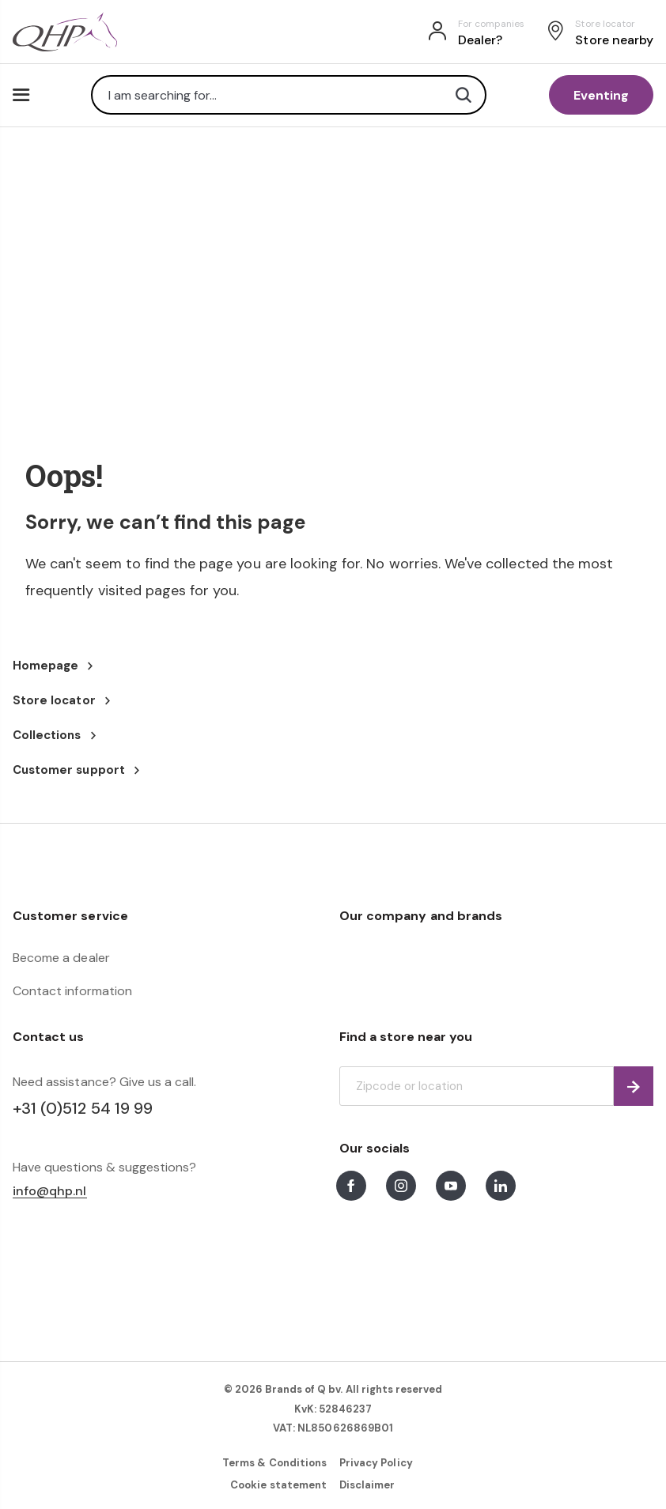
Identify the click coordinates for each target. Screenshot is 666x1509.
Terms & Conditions (274, 1462)
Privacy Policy (376, 1462)
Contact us (48, 1036)
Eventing (601, 95)
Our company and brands (420, 915)
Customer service (70, 915)
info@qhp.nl (50, 1191)
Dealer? (480, 40)
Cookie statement (278, 1485)
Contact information (72, 991)
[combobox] (288, 95)
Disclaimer (367, 1485)
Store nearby (614, 40)
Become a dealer (61, 957)
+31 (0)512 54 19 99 (83, 1108)
